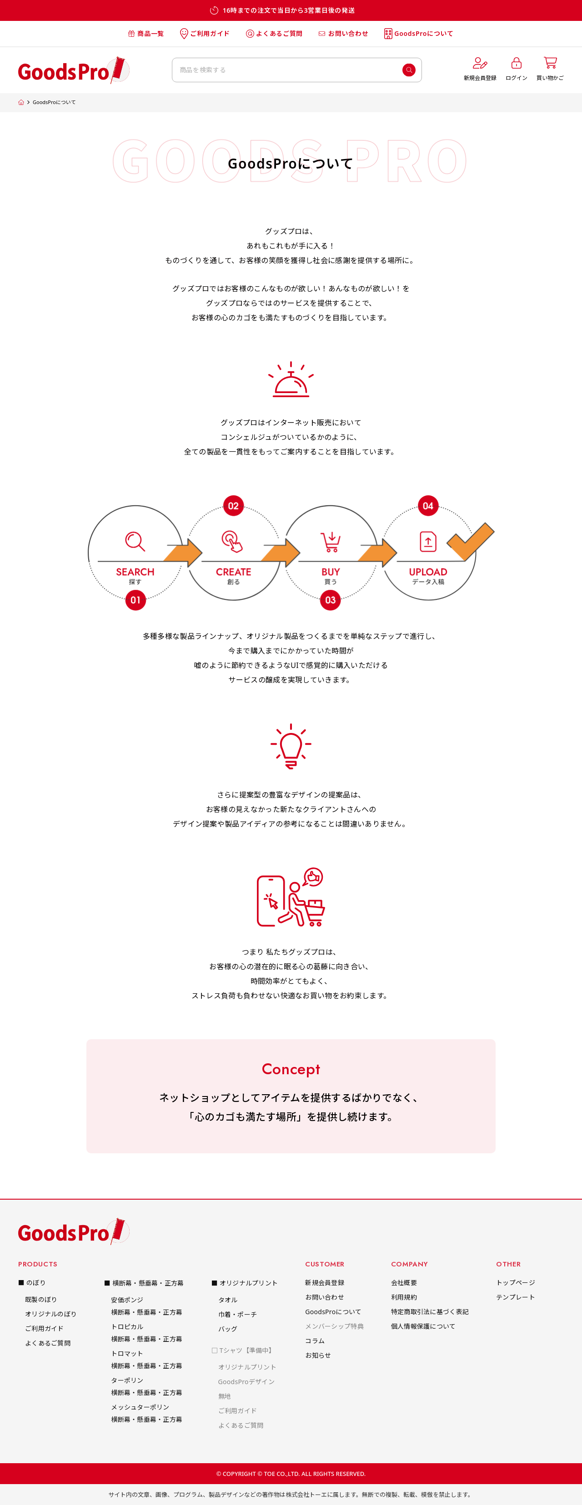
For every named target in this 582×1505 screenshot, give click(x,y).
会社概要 (404, 1282)
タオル (228, 1300)
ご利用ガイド (205, 33)
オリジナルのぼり (51, 1314)
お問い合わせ (343, 33)
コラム (315, 1340)
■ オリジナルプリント (244, 1283)
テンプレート (515, 1297)
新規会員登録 (324, 1282)
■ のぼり (32, 1282)
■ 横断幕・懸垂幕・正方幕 (144, 1283)
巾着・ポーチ (237, 1314)
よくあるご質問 (274, 33)
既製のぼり (41, 1299)
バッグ (228, 1329)
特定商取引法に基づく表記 (430, 1311)
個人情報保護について (423, 1326)
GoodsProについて (419, 33)
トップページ (515, 1282)
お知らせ (318, 1355)
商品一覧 (146, 33)
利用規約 (404, 1297)
